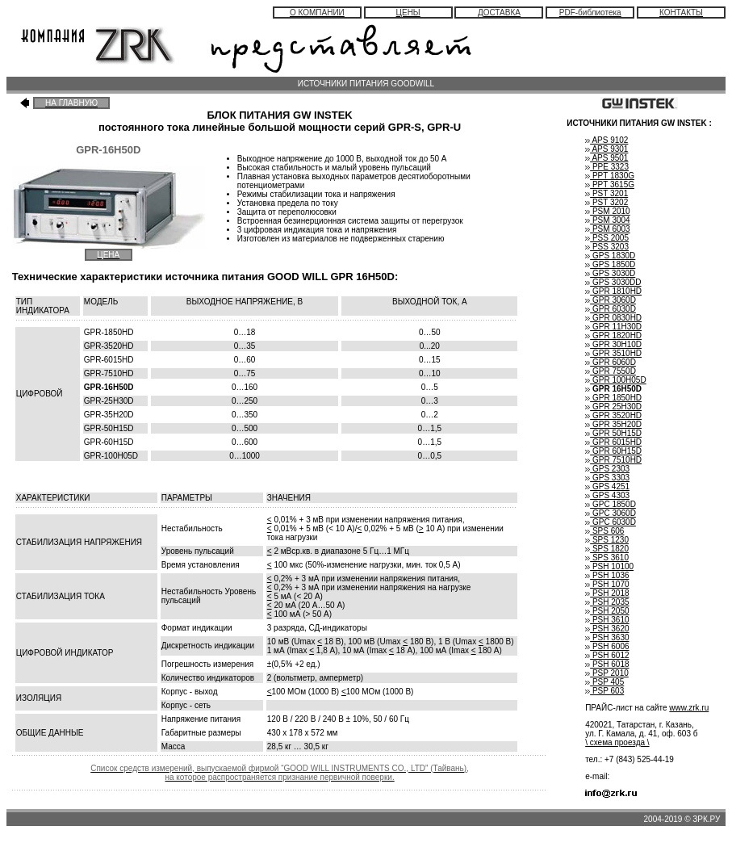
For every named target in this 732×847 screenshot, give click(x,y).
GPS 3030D (610, 273)
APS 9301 (606, 149)
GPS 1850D (610, 264)
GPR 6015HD (613, 442)
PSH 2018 (607, 593)
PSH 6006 (607, 646)
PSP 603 (604, 690)
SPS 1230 (607, 539)
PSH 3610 (607, 619)
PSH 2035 (607, 602)
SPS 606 (604, 530)
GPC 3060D (610, 513)
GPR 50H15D (613, 433)
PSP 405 (604, 681)
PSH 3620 (607, 628)
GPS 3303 (607, 477)
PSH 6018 (607, 664)
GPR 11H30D (613, 326)
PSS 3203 (607, 246)
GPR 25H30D (613, 406)
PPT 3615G (609, 184)
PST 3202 (606, 202)
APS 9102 (606, 140)
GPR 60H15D (613, 451)
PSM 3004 (607, 220)
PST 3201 (606, 193)
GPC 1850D (610, 504)
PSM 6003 (607, 228)
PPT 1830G (609, 175)
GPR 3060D (610, 300)
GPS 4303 (607, 495)
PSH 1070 (607, 584)
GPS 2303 (607, 468)
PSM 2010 (607, 211)
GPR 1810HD (613, 291)
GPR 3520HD (613, 415)
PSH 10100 (609, 566)
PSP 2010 (607, 673)
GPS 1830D (610, 255)
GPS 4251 (607, 486)
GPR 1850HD (613, 397)
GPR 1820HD (613, 335)
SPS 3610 (607, 557)
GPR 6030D (610, 308)
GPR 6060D (610, 362)
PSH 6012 (607, 655)
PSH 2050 (607, 610)
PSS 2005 (607, 237)
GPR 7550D (610, 371)
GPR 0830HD (613, 317)
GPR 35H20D (613, 424)
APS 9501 (606, 157)
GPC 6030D (610, 522)
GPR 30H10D (613, 344)
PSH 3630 (607, 637)
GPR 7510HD (613, 459)
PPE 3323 (607, 166)
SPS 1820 (607, 548)
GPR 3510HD (613, 353)
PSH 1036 (607, 575)
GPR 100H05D (615, 379)
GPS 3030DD (613, 282)
